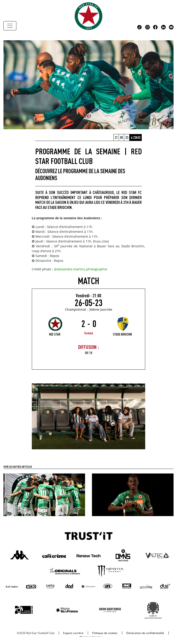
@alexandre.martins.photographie (80, 269)
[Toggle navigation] (9, 25)
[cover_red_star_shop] (88, 416)
